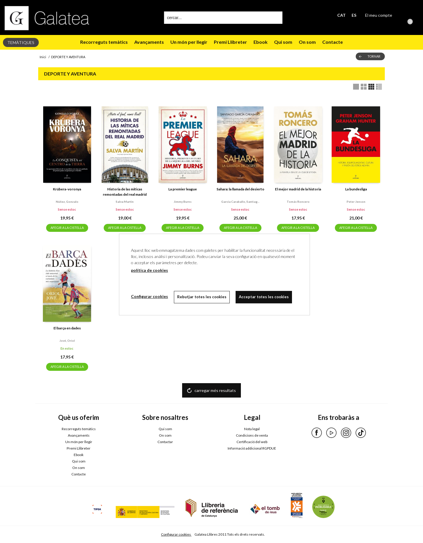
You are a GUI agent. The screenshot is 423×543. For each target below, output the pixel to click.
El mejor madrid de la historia (298, 189)
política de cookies (149, 270)
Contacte (332, 42)
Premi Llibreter (230, 42)
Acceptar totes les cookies (264, 296)
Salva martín (125, 201)
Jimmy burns (183, 201)
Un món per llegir (188, 42)
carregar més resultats (215, 390)
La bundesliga (356, 189)
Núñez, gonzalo (67, 201)
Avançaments (149, 42)
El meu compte (378, 15)
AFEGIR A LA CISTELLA (67, 227)
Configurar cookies (176, 534)
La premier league (182, 189)
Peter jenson (356, 201)
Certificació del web (251, 442)
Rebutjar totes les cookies (201, 296)
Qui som (283, 42)
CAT (341, 15)
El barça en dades (67, 328)
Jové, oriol (67, 340)
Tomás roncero (298, 201)
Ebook (261, 42)
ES (354, 15)
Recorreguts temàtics (104, 42)
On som (307, 42)
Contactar (165, 442)
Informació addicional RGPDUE (252, 448)
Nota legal (252, 429)
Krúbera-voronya (67, 189)
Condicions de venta (252, 435)
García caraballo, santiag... (240, 201)
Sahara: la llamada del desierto (240, 189)
